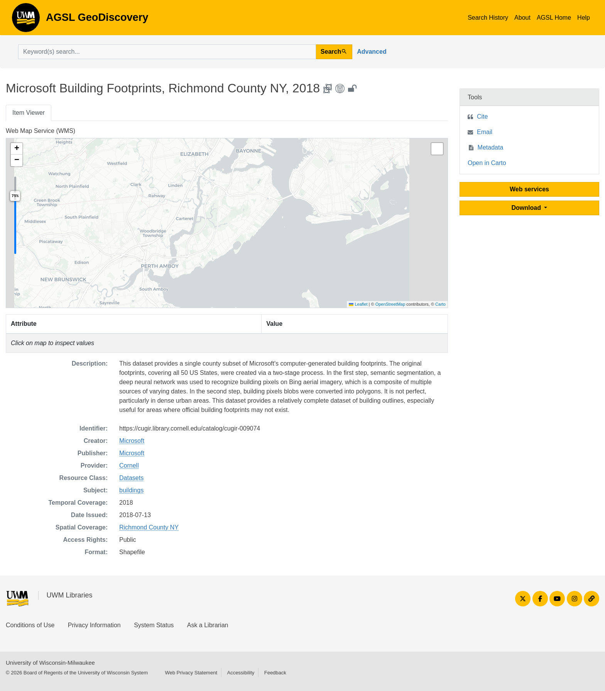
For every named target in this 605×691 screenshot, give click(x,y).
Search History (488, 17)
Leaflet (358, 304)
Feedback (275, 673)
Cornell (129, 465)
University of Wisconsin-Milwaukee (50, 662)
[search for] (167, 51)
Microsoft (131, 440)
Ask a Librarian (207, 625)
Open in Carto (487, 163)
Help (583, 17)
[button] (16, 149)
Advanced (371, 51)
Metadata (491, 147)
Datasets (131, 478)
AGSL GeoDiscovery (26, 20)
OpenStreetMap (390, 304)
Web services (529, 189)
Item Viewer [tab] (28, 112)
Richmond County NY (149, 527)
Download (527, 207)
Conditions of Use (30, 625)
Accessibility (240, 673)
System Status (154, 625)
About (522, 17)
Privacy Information (94, 625)
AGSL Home (554, 17)
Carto (440, 304)
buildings (131, 490)
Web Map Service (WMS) (40, 131)
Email (484, 132)
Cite (482, 116)
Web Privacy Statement (191, 673)
